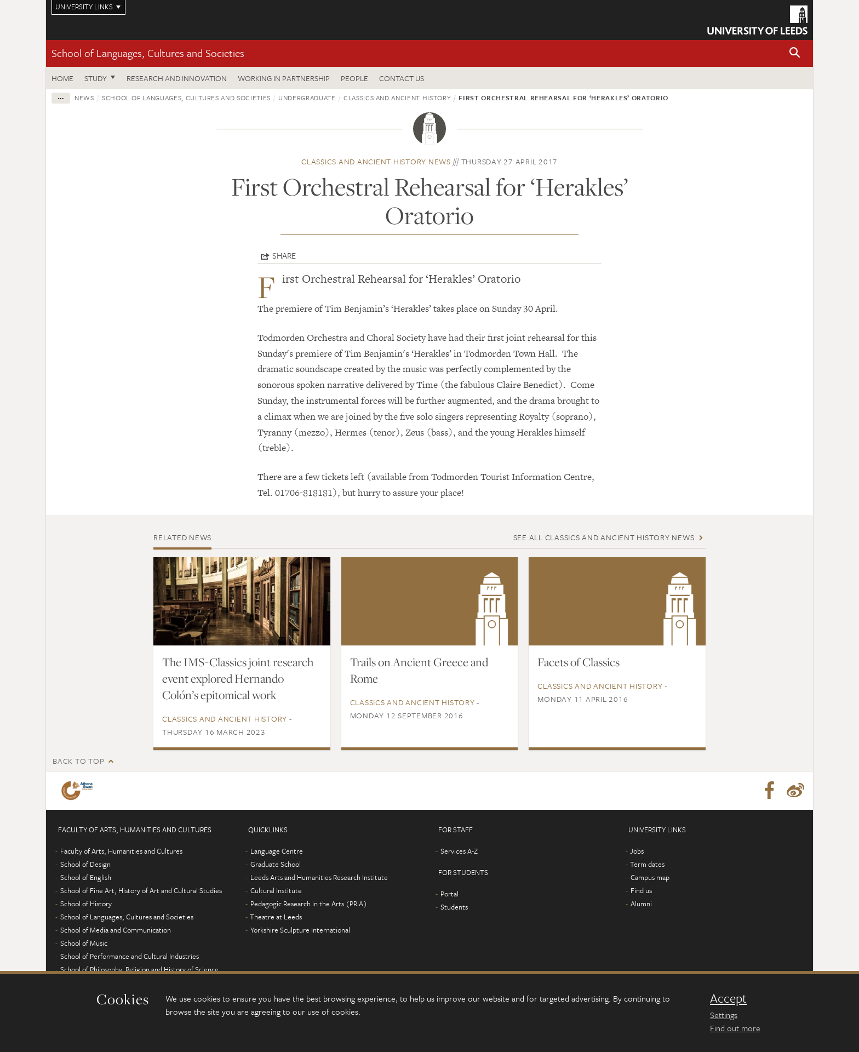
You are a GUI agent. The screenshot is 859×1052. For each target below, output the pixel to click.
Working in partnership (284, 78)
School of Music (83, 942)
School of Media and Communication (115, 929)
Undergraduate (306, 97)
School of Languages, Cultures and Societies (147, 52)
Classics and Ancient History (397, 97)
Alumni (641, 903)
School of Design (85, 864)
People (354, 78)
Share (284, 255)
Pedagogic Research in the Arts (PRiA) (308, 903)
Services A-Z (459, 850)
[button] (795, 53)
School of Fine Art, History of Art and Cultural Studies (141, 890)
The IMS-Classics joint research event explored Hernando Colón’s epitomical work (237, 678)
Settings (723, 1015)
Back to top (78, 761)
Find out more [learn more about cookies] (735, 1028)
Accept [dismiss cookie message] (728, 998)
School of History (86, 903)
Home (62, 78)
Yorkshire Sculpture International (300, 929)
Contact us (401, 78)
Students (454, 906)
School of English (85, 877)
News (84, 97)
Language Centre (276, 850)
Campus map (650, 877)
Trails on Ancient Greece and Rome (419, 670)
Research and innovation (177, 78)
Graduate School (275, 864)
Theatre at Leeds (276, 916)
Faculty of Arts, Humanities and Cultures (121, 850)
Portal (449, 893)
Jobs (637, 850)
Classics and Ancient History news (376, 161)
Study (95, 78)
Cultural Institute (276, 890)
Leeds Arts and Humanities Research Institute (319, 877)
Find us (641, 890)
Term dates (647, 864)
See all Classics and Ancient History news (604, 537)
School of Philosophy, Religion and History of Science (139, 969)
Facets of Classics (578, 662)
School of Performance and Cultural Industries (129, 956)
